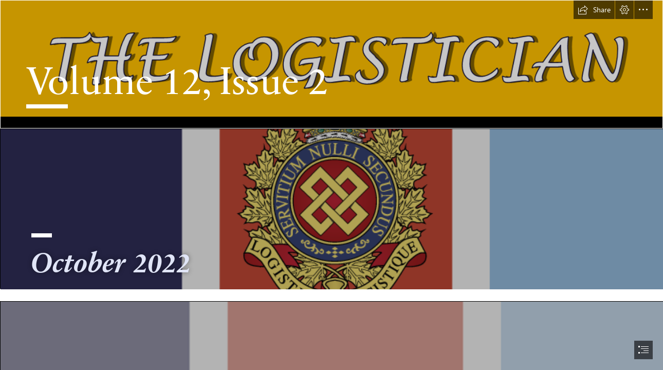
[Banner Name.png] (331, 64)
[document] (331, 185)
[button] (594, 10)
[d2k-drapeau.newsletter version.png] (331, 208)
